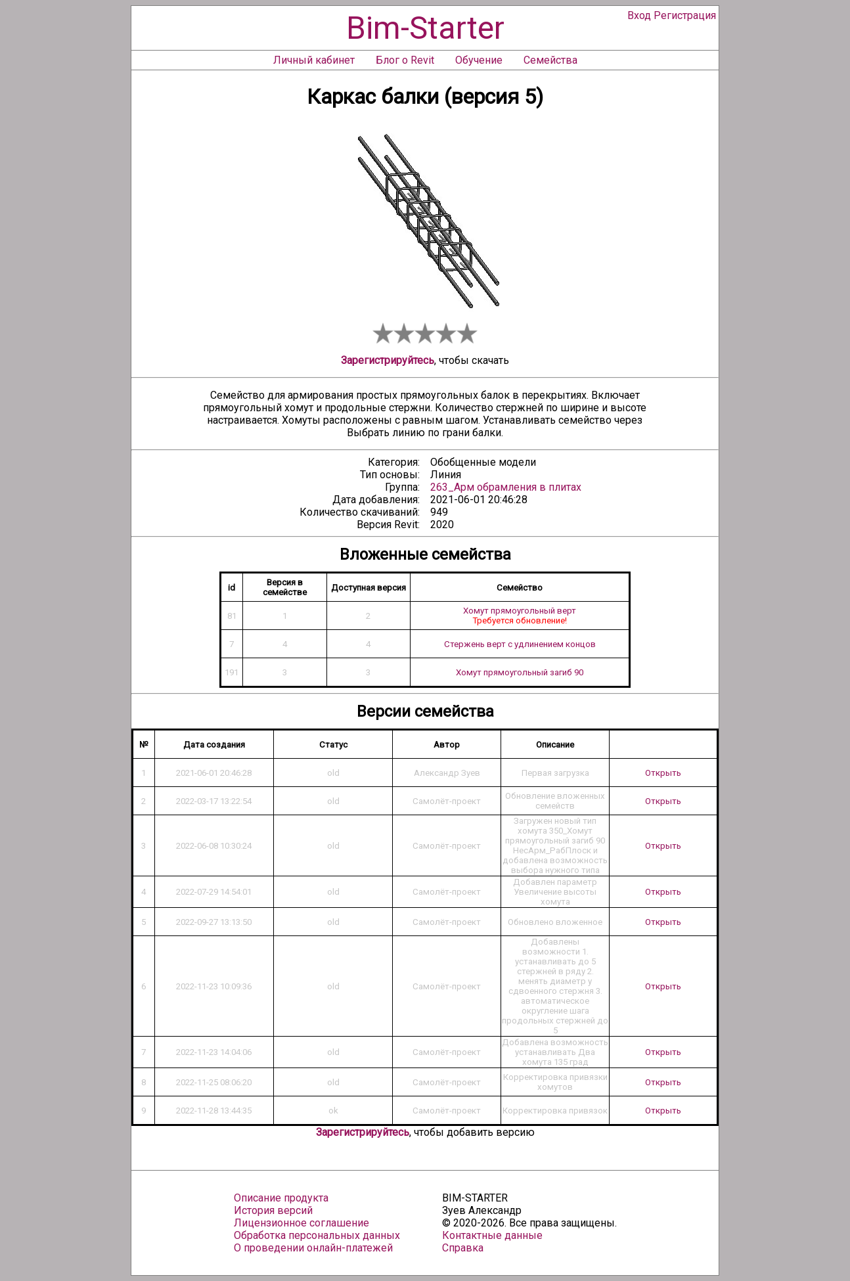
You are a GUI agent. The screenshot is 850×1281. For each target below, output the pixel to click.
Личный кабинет (314, 60)
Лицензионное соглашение (301, 1223)
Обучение (479, 60)
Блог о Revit (405, 60)
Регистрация (685, 15)
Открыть (663, 773)
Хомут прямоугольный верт (519, 611)
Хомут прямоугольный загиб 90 (519, 672)
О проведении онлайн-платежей (313, 1248)
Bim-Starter (425, 28)
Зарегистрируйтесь (387, 360)
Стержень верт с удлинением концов (520, 644)
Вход (639, 15)
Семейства (550, 60)
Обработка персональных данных (317, 1235)
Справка (462, 1248)
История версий (273, 1210)
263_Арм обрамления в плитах (505, 487)
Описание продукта (281, 1198)
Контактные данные (492, 1235)
